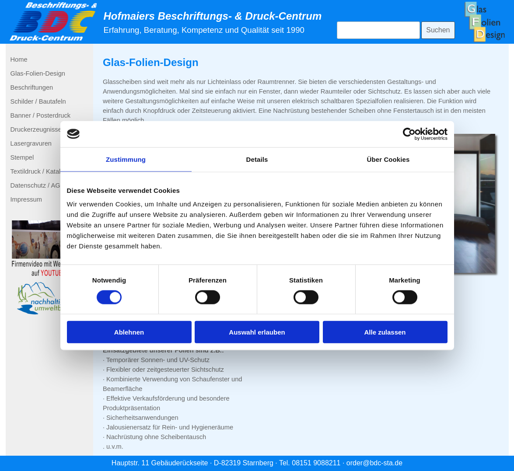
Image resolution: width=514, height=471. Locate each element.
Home (19, 59)
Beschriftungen (31, 87)
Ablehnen (129, 332)
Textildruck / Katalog (39, 171)
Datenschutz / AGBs (39, 185)
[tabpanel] (214, 22)
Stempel (22, 157)
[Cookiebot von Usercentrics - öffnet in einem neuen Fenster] (409, 133)
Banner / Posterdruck (40, 115)
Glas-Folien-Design (37, 73)
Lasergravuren (31, 143)
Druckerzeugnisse (36, 129)
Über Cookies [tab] (388, 159)
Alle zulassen (385, 332)
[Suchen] (378, 30)
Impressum (26, 199)
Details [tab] (257, 159)
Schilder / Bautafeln (38, 101)
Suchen (438, 30)
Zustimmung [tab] (126, 159)
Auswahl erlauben (257, 332)
